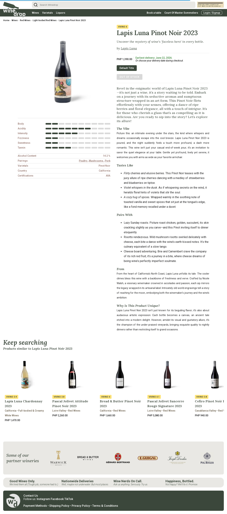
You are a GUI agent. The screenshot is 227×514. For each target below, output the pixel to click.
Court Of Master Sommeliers (181, 12)
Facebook (57, 499)
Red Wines (25, 20)
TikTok (68, 499)
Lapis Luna (129, 48)
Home (6, 20)
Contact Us (30, 495)
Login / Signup (211, 12)
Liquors (60, 12)
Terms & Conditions (105, 505)
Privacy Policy (81, 505)
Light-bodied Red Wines (45, 20)
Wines (35, 12)
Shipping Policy (59, 505)
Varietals (47, 12)
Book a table (154, 12)
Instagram (43, 499)
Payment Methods (35, 505)
